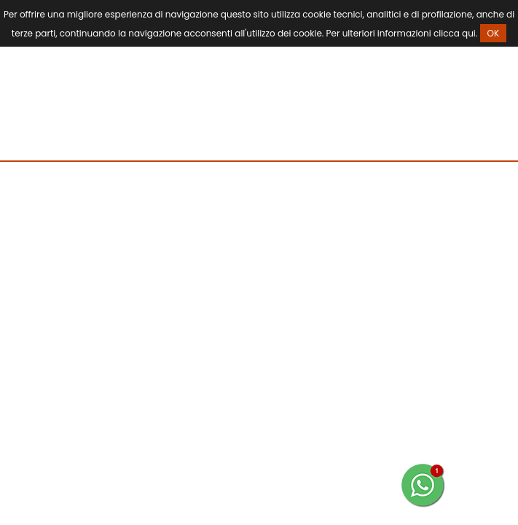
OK (493, 33)
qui (469, 33)
